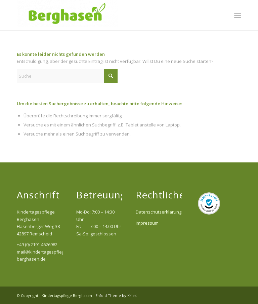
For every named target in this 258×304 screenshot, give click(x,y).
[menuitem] (237, 15)
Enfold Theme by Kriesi (116, 295)
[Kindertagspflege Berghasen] (67, 15)
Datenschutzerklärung (158, 212)
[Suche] (67, 76)
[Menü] (237, 15)
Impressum (147, 223)
